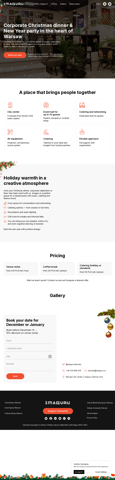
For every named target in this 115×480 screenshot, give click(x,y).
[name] (30, 391)
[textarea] (30, 416)
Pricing (54, 4)
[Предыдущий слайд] (14, 326)
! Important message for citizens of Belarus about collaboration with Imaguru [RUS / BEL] (54, 475)
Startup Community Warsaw (97, 458)
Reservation (75, 4)
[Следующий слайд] (101, 326)
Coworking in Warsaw (13, 453)
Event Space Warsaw (12, 458)
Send (15, 426)
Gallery (63, 4)
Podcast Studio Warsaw (13, 463)
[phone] (30, 399)
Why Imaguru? (41, 4)
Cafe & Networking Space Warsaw (100, 453)
